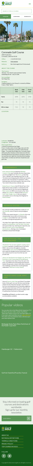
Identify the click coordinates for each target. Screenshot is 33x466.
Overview (5, 16)
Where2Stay (27, 16)
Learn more (16, 16)
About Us (5, 435)
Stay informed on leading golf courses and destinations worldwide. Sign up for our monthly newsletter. (17, 407)
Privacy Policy (7, 444)
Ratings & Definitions (10, 438)
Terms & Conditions (9, 441)
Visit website (14, 61)
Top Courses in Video (10, 446)
